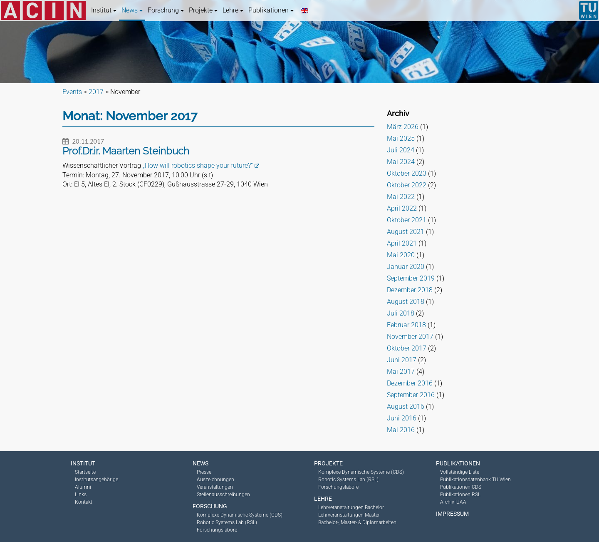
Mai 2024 (401, 162)
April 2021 (402, 243)
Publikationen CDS (460, 487)
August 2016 (405, 406)
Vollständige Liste (459, 472)
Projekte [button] (203, 10)
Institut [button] (103, 10)
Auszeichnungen (215, 479)
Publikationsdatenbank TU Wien (475, 479)
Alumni (83, 487)
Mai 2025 (401, 138)
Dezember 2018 (410, 290)
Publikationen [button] (271, 10)
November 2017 (410, 337)
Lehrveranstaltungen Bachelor (351, 507)
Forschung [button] (166, 10)
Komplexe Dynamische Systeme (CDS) (239, 515)
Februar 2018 (406, 325)
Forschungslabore (217, 530)
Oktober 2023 (406, 173)
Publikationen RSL (460, 494)
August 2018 (405, 302)
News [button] (132, 10)
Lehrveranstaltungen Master (349, 515)
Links (81, 494)
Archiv (398, 113)
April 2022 (402, 208)
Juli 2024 (400, 150)
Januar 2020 (405, 267)
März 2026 (402, 127)
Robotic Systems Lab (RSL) (227, 522)
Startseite (85, 472)
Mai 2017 (401, 371)
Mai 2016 (401, 430)
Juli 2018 (400, 313)
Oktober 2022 (406, 185)
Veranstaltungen (215, 487)
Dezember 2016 (410, 383)
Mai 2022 (401, 197)
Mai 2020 (401, 255)
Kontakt (83, 502)
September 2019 (411, 278)
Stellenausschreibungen (223, 494)
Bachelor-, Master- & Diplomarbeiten (357, 522)
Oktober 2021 (406, 220)
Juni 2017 (401, 360)
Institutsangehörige (96, 479)
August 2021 (405, 232)
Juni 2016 (401, 418)
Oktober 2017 (406, 348)
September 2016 (411, 395)
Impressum (452, 513)
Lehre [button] (233, 10)
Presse (204, 472)
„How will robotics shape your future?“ (198, 165)
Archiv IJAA (453, 502)
